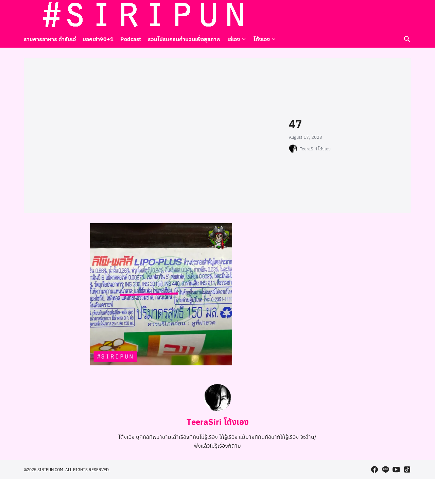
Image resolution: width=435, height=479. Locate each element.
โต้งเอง (262, 39)
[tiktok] (407, 15)
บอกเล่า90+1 (98, 39)
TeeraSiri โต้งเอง (315, 149)
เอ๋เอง (233, 39)
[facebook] (374, 15)
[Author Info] (217, 409)
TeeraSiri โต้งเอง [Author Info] (218, 421)
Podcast (130, 39)
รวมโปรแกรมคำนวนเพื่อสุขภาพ (184, 39)
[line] (385, 15)
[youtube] (396, 15)
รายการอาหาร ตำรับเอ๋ (50, 39)
